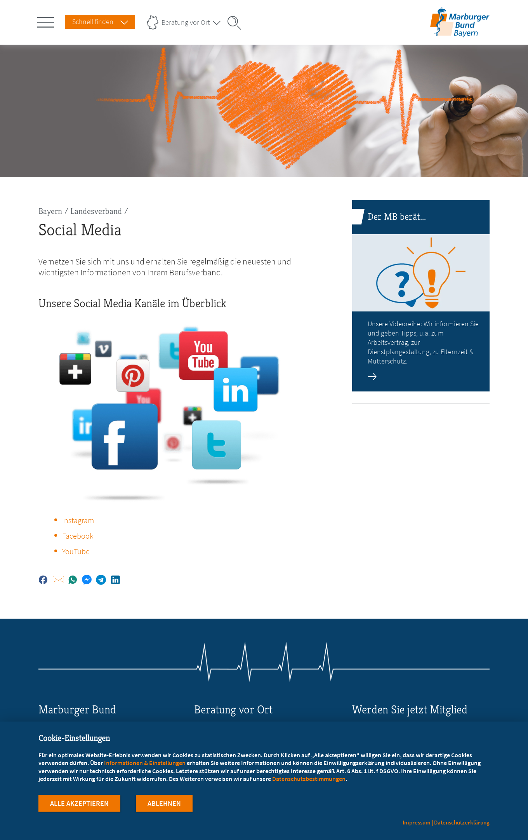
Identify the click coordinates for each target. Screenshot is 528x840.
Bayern (50, 211)
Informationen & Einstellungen (145, 764)
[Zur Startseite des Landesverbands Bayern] (458, 32)
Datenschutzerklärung (462, 822)
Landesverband (96, 211)
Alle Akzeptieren (79, 804)
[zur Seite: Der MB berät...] (421, 295)
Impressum (417, 822)
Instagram (78, 520)
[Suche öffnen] (237, 23)
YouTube (76, 551)
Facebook (77, 536)
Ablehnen (164, 804)
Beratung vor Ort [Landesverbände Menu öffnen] (186, 22)
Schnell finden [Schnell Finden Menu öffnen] (92, 21)
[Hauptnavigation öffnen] (47, 20)
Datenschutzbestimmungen (309, 780)
